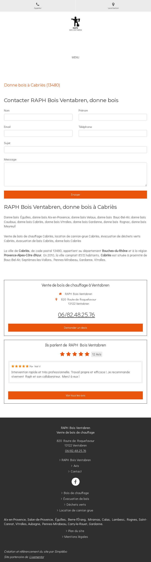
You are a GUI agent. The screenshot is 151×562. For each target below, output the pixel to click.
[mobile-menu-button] (75, 57)
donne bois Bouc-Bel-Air (113, 217)
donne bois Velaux (83, 217)
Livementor (36, 557)
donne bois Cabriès (30, 222)
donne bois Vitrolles (58, 222)
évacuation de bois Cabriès (34, 241)
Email (7, 127)
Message (10, 159)
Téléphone (85, 127)
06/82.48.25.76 (76, 314)
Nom (7, 110)
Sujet (7, 143)
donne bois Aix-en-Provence (51, 217)
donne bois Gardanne (87, 222)
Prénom (83, 110)
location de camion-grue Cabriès (77, 236)
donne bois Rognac (117, 222)
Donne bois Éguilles (17, 217)
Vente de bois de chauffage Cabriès (28, 236)
